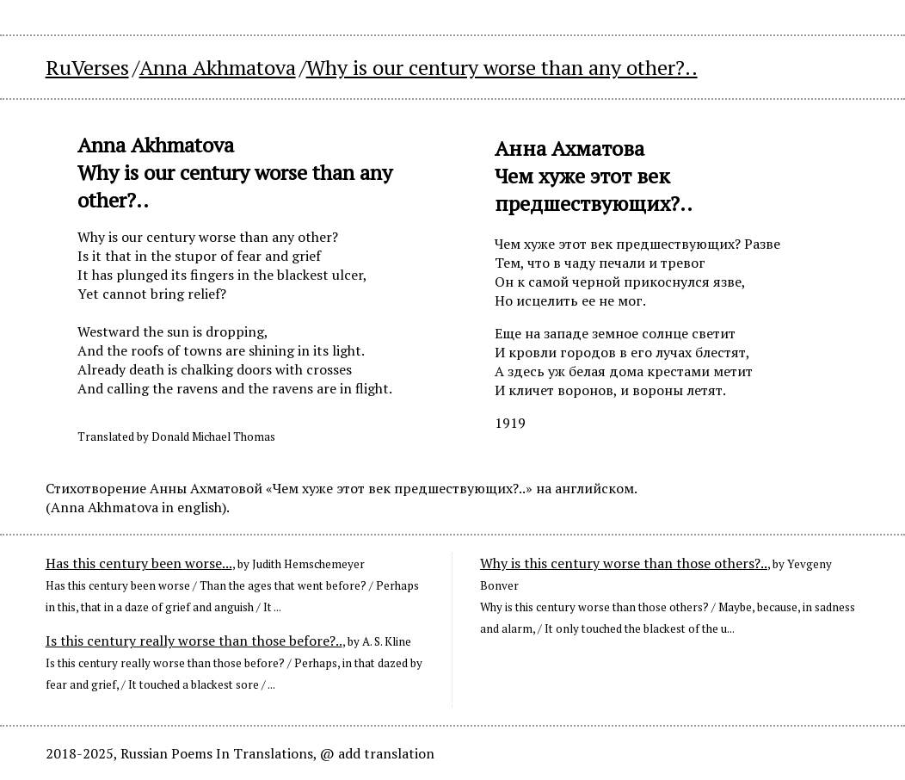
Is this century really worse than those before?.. (194, 640)
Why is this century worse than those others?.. (623, 563)
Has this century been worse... (139, 563)
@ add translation (377, 753)
